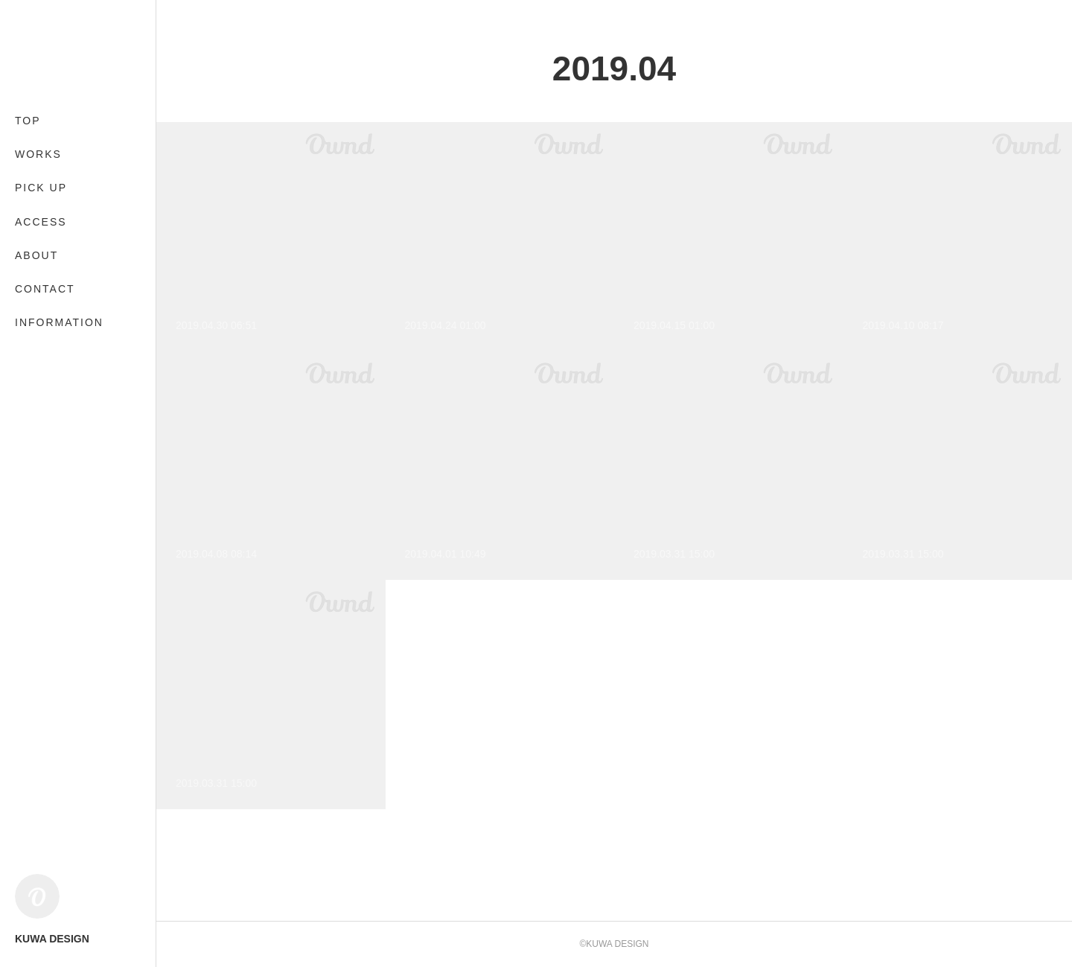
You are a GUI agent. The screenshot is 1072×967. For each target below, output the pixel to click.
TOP (28, 121)
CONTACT (45, 289)
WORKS (38, 154)
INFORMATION (59, 322)
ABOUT (36, 255)
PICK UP (41, 188)
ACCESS (41, 222)
